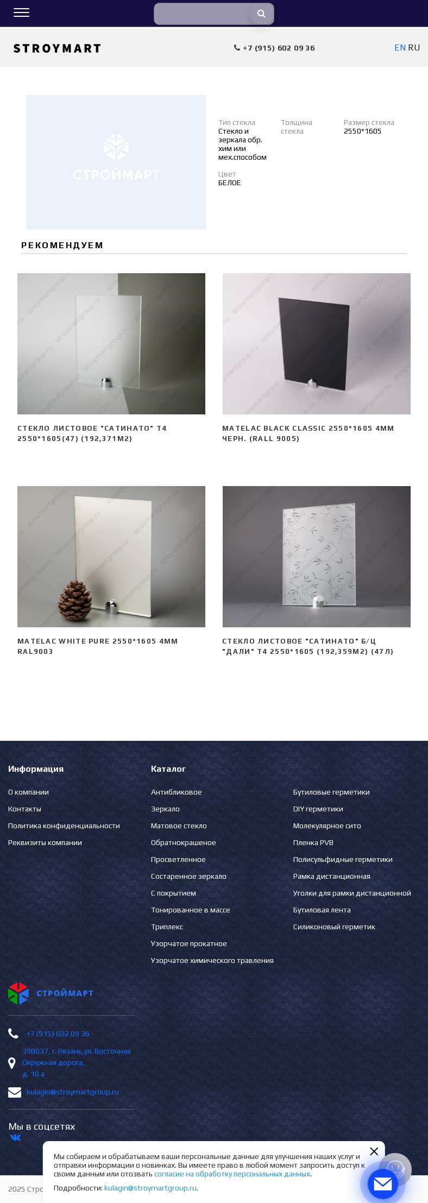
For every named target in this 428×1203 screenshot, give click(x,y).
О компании (28, 792)
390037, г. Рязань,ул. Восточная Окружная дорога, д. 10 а (76, 1062)
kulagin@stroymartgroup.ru (73, 1091)
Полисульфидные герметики (343, 859)
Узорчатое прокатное (189, 943)
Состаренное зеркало (188, 876)
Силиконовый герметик (334, 926)
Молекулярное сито (327, 825)
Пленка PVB (313, 842)
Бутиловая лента (322, 909)
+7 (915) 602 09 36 (58, 1033)
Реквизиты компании (45, 842)
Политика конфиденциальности (64, 825)
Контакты (24, 808)
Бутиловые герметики (331, 792)
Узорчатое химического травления (212, 960)
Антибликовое (176, 792)
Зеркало (165, 808)
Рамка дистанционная (331, 876)
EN (400, 47)
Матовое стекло (179, 825)
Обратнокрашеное (183, 842)
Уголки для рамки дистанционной (352, 893)
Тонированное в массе (190, 909)
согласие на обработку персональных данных (232, 1173)
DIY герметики (318, 808)
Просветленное (178, 859)
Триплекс (167, 926)
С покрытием (173, 893)
